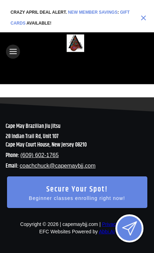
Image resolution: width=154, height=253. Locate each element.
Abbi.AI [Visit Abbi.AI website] (107, 231)
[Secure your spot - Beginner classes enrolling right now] (77, 192)
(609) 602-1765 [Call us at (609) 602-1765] (39, 155)
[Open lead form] (129, 228)
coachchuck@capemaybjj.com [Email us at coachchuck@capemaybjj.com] (57, 166)
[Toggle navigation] (13, 52)
